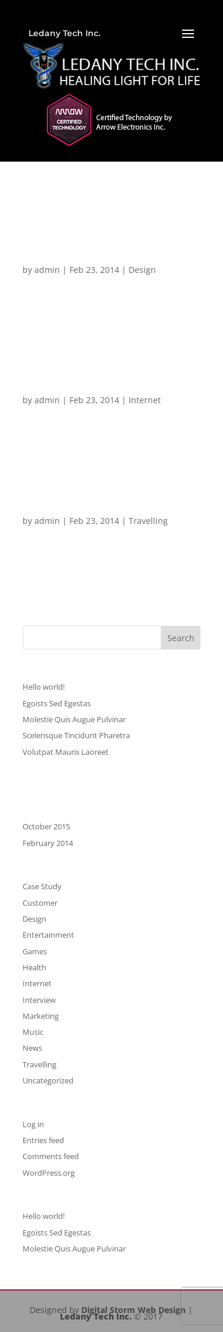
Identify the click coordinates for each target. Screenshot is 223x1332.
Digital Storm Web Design (133, 1309)
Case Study (42, 886)
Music (33, 1032)
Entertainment (48, 934)
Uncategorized (48, 1080)
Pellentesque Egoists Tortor (97, 510)
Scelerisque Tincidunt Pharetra (106, 259)
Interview (39, 1000)
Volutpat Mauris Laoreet (66, 752)
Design (142, 269)
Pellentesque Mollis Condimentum (75, 384)
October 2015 (46, 826)
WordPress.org (49, 1172)
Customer (40, 902)
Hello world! (44, 686)
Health (34, 967)
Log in (33, 1124)
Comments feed (51, 1156)
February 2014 (48, 843)
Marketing (41, 1016)
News (32, 1048)
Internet (145, 400)
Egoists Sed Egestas (57, 703)
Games (35, 951)
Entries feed (43, 1140)
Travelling (148, 520)
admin (47, 269)
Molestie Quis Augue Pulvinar (74, 719)
